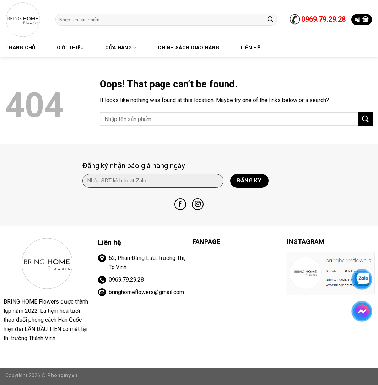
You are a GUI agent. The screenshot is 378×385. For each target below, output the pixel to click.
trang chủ (20, 48)
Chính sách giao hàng (188, 48)
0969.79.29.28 (323, 19)
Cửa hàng (120, 47)
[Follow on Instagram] (198, 204)
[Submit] (270, 20)
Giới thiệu (70, 48)
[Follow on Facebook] (180, 204)
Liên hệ (250, 48)
